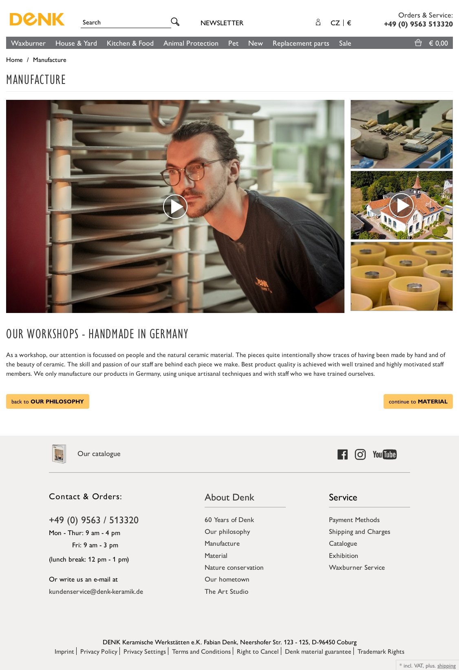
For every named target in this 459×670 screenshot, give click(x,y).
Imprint (64, 651)
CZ (341, 22)
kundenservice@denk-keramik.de (96, 591)
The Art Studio (226, 591)
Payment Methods (354, 519)
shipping (446, 665)
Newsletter (222, 22)
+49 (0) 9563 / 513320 (94, 519)
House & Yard (76, 42)
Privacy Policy (98, 651)
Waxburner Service (357, 567)
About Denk (229, 496)
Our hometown (227, 579)
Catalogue (343, 543)
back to (47, 401)
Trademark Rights (380, 651)
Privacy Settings (145, 651)
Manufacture (222, 543)
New (255, 42)
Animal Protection (190, 42)
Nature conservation (234, 567)
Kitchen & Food (130, 42)
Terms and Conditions (201, 651)
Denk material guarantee (318, 651)
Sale (345, 42)
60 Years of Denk (229, 519)
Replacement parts (301, 42)
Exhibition (343, 555)
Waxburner (28, 42)
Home (14, 59)
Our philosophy (227, 531)
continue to (418, 401)
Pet (233, 42)
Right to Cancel (258, 651)
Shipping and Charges (360, 531)
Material (216, 555)
